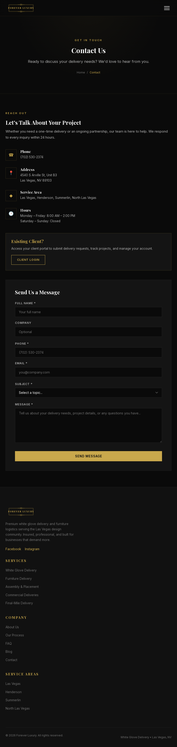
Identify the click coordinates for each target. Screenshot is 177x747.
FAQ (9, 643)
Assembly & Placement (22, 587)
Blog (9, 651)
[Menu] (166, 8)
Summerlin (13, 700)
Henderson (14, 692)
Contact (11, 660)
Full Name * (25, 303)
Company (23, 323)
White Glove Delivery (21, 570)
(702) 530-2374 (31, 157)
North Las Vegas (18, 708)
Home (81, 72)
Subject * (23, 384)
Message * (24, 404)
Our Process (15, 635)
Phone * (22, 343)
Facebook (13, 549)
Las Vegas (13, 684)
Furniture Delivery (19, 578)
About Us (12, 627)
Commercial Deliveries (22, 595)
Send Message (88, 456)
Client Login (28, 259)
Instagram (32, 549)
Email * (21, 363)
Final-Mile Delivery (19, 603)
